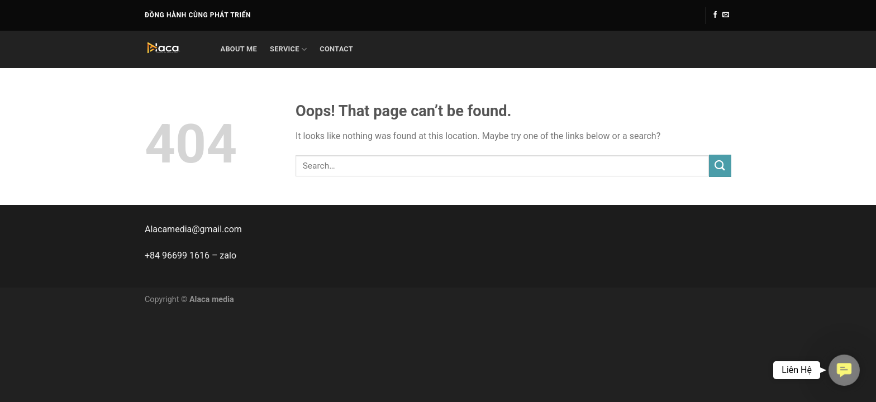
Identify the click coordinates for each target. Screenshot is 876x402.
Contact (336, 49)
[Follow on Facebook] (715, 15)
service (288, 49)
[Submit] (720, 165)
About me (239, 49)
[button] (844, 370)
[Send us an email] (725, 15)
